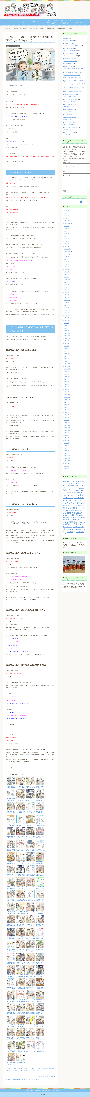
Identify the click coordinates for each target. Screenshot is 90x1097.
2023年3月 (66, 292)
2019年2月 (66, 328)
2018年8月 (66, 343)
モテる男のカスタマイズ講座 (71, 94)
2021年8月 (66, 307)
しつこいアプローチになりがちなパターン (42, 1076)
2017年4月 (66, 384)
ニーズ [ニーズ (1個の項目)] (76, 495)
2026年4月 (66, 213)
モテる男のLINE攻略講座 (70, 101)
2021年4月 (66, 312)
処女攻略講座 (67, 112)
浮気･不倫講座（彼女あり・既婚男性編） (74, 68)
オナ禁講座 (67, 114)
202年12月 (66, 468)
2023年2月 (66, 295)
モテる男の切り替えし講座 (70, 99)
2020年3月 (66, 320)
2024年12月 (67, 249)
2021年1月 (66, 315)
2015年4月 (66, 445)
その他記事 (67, 129)
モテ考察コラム (68, 119)
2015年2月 (66, 450)
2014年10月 (67, 460)
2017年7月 (66, 376)
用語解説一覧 (79, 22)
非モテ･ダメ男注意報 (69, 104)
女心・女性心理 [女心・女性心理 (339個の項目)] (71, 515)
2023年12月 (67, 279)
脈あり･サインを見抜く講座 (13, 46)
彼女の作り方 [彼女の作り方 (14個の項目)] (68, 517)
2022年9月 (66, 302)
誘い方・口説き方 (13, 1070)
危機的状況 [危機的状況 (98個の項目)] (71, 513)
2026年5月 (66, 210)
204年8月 (66, 466)
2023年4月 (66, 289)
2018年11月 (67, 335)
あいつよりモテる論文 (69, 132)
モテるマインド (38, 1068)
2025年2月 (66, 243)
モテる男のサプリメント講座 (71, 127)
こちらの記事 (27, 754)
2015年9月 (66, 432)
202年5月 (66, 471)
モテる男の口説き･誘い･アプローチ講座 (74, 87)
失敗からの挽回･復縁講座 (70, 61)
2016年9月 (66, 402)
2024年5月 (66, 266)
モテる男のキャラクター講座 (71, 77)
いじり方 (20, 1070)
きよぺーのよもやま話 (69, 122)
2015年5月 (66, 443)
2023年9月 (66, 282)
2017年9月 (66, 371)
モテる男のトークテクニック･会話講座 (73, 80)
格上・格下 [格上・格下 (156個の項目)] (71, 519)
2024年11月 (67, 251)
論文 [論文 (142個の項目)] (73, 529)
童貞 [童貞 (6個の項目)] (81, 522)
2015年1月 (66, 453)
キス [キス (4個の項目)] (72, 487)
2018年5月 (66, 351)
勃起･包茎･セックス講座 (70, 106)
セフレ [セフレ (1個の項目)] (78, 490)
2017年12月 (67, 363)
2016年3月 (66, 417)
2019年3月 (66, 325)
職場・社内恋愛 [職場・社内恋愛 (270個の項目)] (72, 524)
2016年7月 (66, 407)
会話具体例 (45, 1068)
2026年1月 (66, 220)
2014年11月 (67, 458)
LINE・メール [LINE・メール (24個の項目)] (72, 481)
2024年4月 (66, 269)
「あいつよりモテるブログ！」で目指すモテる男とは (52, 22)
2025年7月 (66, 231)
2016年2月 (66, 420)
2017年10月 (67, 369)
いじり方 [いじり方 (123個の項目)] (80, 483)
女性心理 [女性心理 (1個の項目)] (81, 515)
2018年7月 (66, 346)
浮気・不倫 (20, 1068)
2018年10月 (67, 338)
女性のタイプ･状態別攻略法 (71, 50)
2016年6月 (66, 409)
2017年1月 (66, 392)
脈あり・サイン (13, 1068)
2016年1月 (66, 422)
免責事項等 (30, 1090)
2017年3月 (66, 386)
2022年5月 (66, 305)
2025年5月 (66, 236)
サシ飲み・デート (28, 1070)
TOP (13, 28)
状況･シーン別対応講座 (70, 53)
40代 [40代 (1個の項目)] (65, 481)
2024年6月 (66, 264)
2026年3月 (66, 215)
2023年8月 (66, 284)
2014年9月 (66, 463)
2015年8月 (66, 435)
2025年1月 (66, 246)
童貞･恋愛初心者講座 (69, 109)
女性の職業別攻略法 (69, 48)
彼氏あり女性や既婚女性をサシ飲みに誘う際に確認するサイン (23, 1079)
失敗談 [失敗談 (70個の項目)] (79, 513)
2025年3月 (66, 241)
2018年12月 (67, 333)
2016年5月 (66, 412)
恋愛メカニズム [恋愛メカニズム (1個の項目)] (77, 517)
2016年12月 (67, 394)
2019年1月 (66, 330)
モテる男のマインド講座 (70, 96)
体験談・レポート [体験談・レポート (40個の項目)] (73, 510)
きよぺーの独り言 (68, 124)
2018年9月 (66, 340)
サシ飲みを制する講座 (69, 43)
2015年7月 (66, 437)
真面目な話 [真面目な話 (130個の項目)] (73, 522)
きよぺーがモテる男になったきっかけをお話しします (66, 22)
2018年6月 (66, 348)
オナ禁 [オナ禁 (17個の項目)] (79, 485)
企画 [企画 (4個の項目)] (76, 505)
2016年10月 (67, 399)
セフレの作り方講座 (69, 66)
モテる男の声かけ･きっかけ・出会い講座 (74, 84)
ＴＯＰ (10, 22)
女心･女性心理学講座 (69, 58)
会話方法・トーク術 (29, 1068)
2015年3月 (66, 448)
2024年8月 (66, 259)
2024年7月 (66, 261)
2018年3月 (66, 356)
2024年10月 (67, 254)
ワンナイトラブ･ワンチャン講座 (72, 75)
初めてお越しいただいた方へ (38, 22)
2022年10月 (67, 300)
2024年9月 (66, 256)
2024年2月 (66, 274)
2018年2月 (66, 358)
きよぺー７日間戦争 (69, 40)
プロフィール (24, 22)
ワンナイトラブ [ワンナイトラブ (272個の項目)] (73, 503)
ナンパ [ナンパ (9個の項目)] (71, 495)
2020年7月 (66, 317)
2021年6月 (66, 310)
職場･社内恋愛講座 (69, 63)
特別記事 (66, 38)
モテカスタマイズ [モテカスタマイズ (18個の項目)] (72, 500)
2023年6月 (66, 287)
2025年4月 (66, 238)
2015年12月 (67, 425)
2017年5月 (66, 381)
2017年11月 (67, 366)
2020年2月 (66, 323)
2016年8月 (66, 404)
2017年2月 (66, 389)
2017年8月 (66, 374)
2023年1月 (66, 297)
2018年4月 (66, 353)
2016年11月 (67, 397)
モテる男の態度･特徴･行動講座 (72, 91)
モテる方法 (36, 1070)
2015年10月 (67, 430)
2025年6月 (66, 233)
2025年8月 (66, 228)
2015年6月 (66, 440)
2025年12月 (67, 223)
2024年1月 (66, 277)
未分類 (65, 135)
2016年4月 (66, 415)
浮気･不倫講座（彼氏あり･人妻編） (73, 72)
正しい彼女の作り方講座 (70, 117)
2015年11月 (67, 427)
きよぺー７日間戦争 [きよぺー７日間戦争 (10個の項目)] (69, 485)
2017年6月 (66, 379)
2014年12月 (67, 455)
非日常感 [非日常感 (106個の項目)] (70, 532)
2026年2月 (66, 218)
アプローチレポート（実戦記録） (72, 45)
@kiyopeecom (15, 85)
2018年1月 (66, 361)
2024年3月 (66, 272)
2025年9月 (66, 226)
